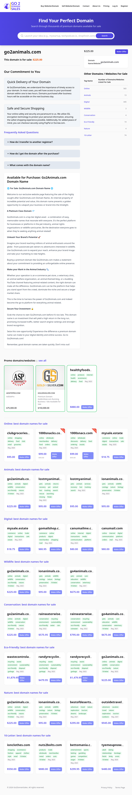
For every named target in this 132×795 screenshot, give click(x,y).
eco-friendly (12, 490)
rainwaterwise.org (84, 614)
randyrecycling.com (53, 657)
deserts (73, 714)
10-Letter (88, 135)
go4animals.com (82, 571)
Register (124, 6)
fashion (10, 753)
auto (55, 756)
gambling (82, 753)
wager (73, 760)
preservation (107, 490)
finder (49, 497)
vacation (115, 707)
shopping (18, 438)
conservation (20, 487)
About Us (96, 6)
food (80, 381)
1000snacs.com (81, 433)
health (73, 378)
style (9, 756)
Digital (87, 102)
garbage (11, 671)
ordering (74, 444)
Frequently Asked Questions (21, 132)
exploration (75, 710)
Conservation (89, 115)
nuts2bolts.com (50, 745)
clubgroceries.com (21, 433)
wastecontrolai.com (22, 657)
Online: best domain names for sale (26, 423)
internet (90, 375)
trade (121, 438)
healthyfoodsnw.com (86, 370)
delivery (73, 381)
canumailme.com (83, 528)
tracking (47, 490)
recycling (54, 619)
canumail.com (112, 528)
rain (58, 625)
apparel (18, 753)
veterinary (86, 583)
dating (111, 750)
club (23, 441)
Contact (86, 6)
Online (87, 88)
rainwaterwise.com (53, 614)
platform (88, 540)
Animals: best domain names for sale (26, 469)
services (87, 484)
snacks (54, 444)
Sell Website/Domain (71, 6)
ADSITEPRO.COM (13, 393)
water (52, 625)
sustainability (56, 622)
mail (41, 543)
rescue (41, 494)
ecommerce (82, 378)
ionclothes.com (18, 745)
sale (122, 441)
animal (55, 487)
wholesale (50, 438)
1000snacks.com (51, 433)
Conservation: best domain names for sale (30, 604)
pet (49, 487)
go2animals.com (22, 52)
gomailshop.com (51, 528)
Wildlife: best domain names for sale (26, 561)
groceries (17, 444)
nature (21, 490)
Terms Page (120, 787)
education (74, 579)
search (55, 490)
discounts (74, 441)
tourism (84, 710)
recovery (42, 487)
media (84, 536)
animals (18, 484)
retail (10, 444)
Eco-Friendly (89, 122)
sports (86, 750)
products (81, 375)
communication (76, 540)
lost (40, 490)
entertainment (76, 750)
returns (55, 484)
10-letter (11, 494)
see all (42, 360)
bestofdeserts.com (84, 702)
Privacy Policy (106, 787)
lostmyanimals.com (84, 479)
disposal (22, 668)
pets (41, 484)
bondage (117, 753)
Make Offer (121, 51)
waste (19, 662)
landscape (82, 714)
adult (104, 750)
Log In (115, 6)
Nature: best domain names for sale (26, 692)
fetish (104, 756)
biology (120, 487)
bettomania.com (82, 745)
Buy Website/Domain (50, 6)
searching (50, 494)
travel (83, 707)
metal (41, 756)
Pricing (106, 6)
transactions (113, 441)
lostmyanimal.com (53, 479)
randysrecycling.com (85, 657)
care (86, 576)
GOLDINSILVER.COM (46, 393)
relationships (107, 753)
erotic (117, 756)
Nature (87, 128)
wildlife (10, 487)
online (73, 375)
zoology (105, 487)
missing (42, 497)
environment (44, 622)
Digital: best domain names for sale (25, 519)
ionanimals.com (113, 479)
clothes (26, 753)
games (73, 756)
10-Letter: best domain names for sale (27, 735)
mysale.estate (112, 433)
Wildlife (87, 108)
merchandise (44, 441)
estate (104, 444)
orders (47, 444)
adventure (74, 707)
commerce (106, 438)
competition (82, 756)
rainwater (74, 629)
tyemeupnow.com (115, 745)
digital (104, 441)
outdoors (105, 717)
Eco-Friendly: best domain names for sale (29, 647)
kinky (111, 756)
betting (73, 753)
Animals (87, 95)
